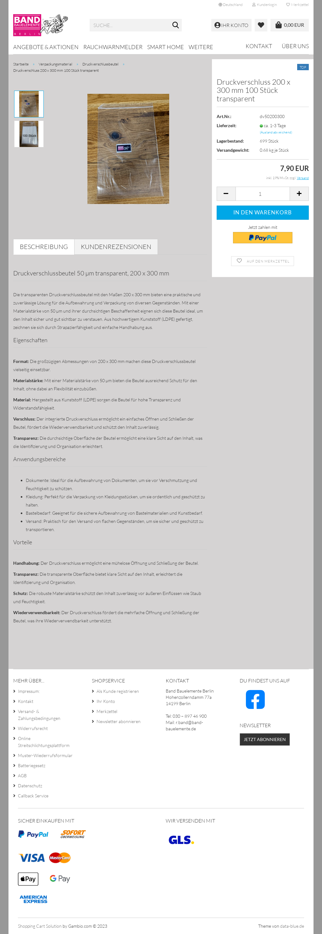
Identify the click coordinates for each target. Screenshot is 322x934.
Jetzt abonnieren (265, 739)
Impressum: (29, 691)
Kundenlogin (264, 4)
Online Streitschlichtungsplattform (43, 742)
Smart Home (165, 46)
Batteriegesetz (31, 765)
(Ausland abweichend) (276, 132)
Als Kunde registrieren (118, 691)
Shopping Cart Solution (40, 926)
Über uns (295, 45)
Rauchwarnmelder (112, 46)
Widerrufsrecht (33, 728)
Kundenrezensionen (116, 247)
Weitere (201, 46)
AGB (22, 775)
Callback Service (33, 795)
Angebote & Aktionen (46, 46)
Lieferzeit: (226, 125)
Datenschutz (30, 785)
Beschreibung (44, 247)
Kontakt (259, 45)
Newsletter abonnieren (119, 721)
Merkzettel (297, 4)
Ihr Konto (106, 701)
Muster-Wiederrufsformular (45, 755)
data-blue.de (292, 926)
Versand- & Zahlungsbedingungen (39, 715)
